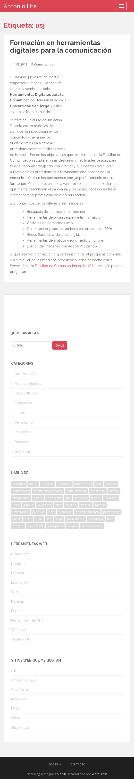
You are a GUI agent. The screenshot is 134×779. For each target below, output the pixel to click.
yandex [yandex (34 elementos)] (72, 526)
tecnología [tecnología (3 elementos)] (95, 519)
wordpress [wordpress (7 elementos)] (55, 526)
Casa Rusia (19, 690)
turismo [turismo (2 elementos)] (18, 526)
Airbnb (16, 671)
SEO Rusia (23, 451)
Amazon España (23, 680)
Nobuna (17, 601)
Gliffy (15, 592)
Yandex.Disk (20, 639)
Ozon (15, 718)
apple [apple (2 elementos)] (33, 484)
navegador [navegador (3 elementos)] (20, 512)
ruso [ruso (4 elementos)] (39, 519)
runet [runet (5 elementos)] (16, 519)
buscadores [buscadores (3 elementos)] (83, 484)
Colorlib (60, 774)
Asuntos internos (28, 383)
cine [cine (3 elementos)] (99, 484)
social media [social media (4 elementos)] (75, 519)
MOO (15, 709)
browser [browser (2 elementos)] (47, 484)
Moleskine (19, 699)
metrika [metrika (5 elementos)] (100, 505)
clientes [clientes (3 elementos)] (111, 484)
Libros (20, 413)
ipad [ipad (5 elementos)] (16, 505)
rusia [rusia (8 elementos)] (28, 519)
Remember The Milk (27, 620)
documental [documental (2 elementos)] (21, 498)
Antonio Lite (20, 6)
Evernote (18, 573)
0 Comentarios (42, 64)
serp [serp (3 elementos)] (59, 519)
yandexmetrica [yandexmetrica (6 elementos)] (92, 526)
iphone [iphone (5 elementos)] (28, 505)
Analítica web (25, 374)
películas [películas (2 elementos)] (38, 512)
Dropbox (18, 564)
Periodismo (24, 422)
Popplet (17, 611)
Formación (23, 403)
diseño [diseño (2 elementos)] (114, 491)
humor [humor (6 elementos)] (95, 498)
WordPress (99, 774)
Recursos (22, 442)
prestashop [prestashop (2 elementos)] (111, 512)
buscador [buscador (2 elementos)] (64, 484)
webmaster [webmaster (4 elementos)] (35, 526)
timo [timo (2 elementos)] (110, 519)
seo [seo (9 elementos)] (48, 519)
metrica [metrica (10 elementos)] (85, 505)
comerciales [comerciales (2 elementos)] (21, 491)
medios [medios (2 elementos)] (71, 505)
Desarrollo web (27, 393)
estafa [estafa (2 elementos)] (38, 498)
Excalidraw (19, 582)
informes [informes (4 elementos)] (111, 498)
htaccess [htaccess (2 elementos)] (81, 498)
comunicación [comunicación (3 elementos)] (76, 491)
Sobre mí (55, 764)
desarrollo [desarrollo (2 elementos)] (97, 491)
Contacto (77, 764)
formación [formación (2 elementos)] (54, 498)
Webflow (18, 630)
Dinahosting (20, 554)
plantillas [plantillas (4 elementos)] (65, 512)
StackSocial (20, 728)
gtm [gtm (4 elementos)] (68, 498)
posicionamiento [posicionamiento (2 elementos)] (87, 512)
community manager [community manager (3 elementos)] (48, 491)
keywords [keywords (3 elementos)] (44, 505)
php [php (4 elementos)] (51, 512)
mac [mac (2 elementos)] (58, 505)
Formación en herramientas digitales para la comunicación (60, 46)
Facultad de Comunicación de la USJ (64, 266)
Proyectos (23, 432)
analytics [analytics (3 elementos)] (19, 484)
